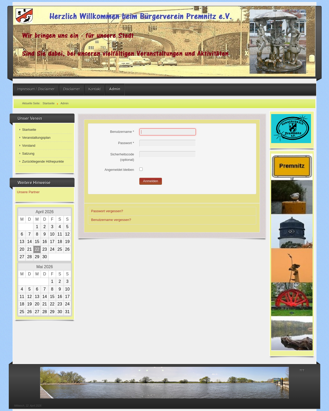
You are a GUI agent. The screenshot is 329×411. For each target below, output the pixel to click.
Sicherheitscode (122, 154)
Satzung (28, 153)
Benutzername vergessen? (111, 220)
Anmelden (150, 181)
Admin (114, 89)
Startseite (29, 130)
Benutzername (122, 132)
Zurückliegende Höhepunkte (43, 161)
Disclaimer (71, 89)
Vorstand (28, 145)
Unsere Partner (28, 192)
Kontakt (94, 89)
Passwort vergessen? (107, 211)
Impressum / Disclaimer (35, 89)
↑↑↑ (302, 370)
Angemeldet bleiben (119, 170)
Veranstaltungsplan (36, 137)
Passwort (126, 143)
